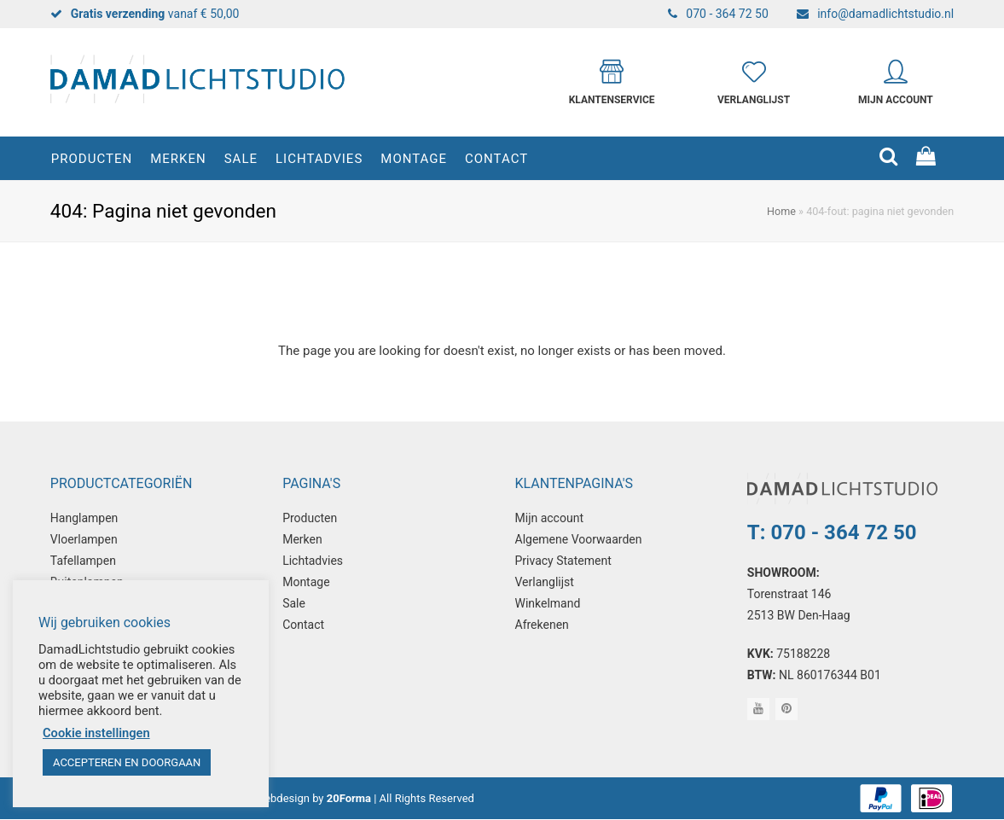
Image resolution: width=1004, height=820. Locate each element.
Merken (302, 539)
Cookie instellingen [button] (96, 733)
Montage (305, 582)
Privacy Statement (563, 560)
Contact (303, 624)
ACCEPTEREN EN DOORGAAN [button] (126, 762)
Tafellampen (83, 560)
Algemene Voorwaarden (578, 539)
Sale (293, 603)
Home (781, 211)
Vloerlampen (84, 539)
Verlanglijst (544, 582)
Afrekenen (542, 624)
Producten (309, 518)
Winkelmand (548, 603)
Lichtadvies (312, 560)
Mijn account (549, 518)
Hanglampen (84, 518)
